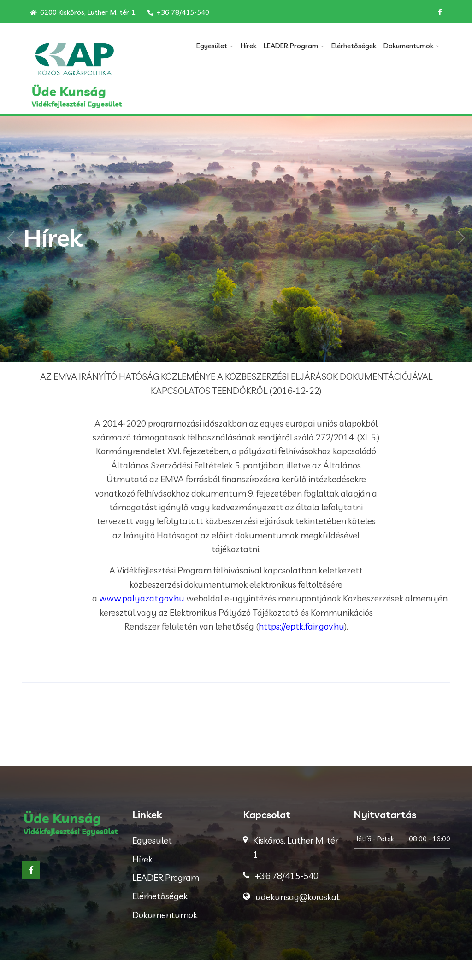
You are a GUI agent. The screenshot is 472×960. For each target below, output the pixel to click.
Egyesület (211, 45)
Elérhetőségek (353, 45)
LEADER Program (291, 45)
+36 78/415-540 (178, 12)
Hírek (248, 45)
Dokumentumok (408, 45)
